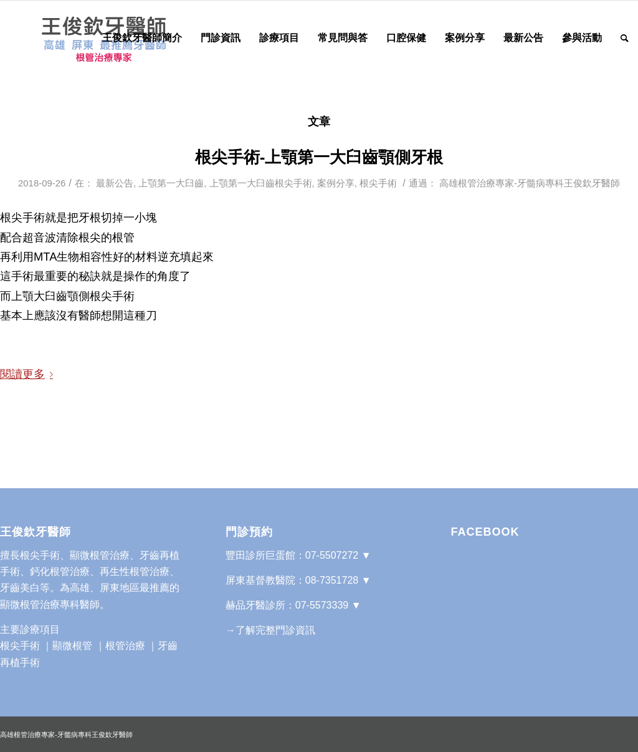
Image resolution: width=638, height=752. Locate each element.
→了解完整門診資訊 (270, 630)
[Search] (624, 38)
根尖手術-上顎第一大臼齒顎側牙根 (319, 157)
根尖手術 (378, 183)
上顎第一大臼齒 (171, 183)
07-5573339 (321, 605)
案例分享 (336, 183)
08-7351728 (331, 580)
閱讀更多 (29, 373)
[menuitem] (142, 38)
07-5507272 (331, 555)
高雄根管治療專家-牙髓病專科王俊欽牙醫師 (529, 183)
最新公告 (114, 183)
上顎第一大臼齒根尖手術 (260, 183)
